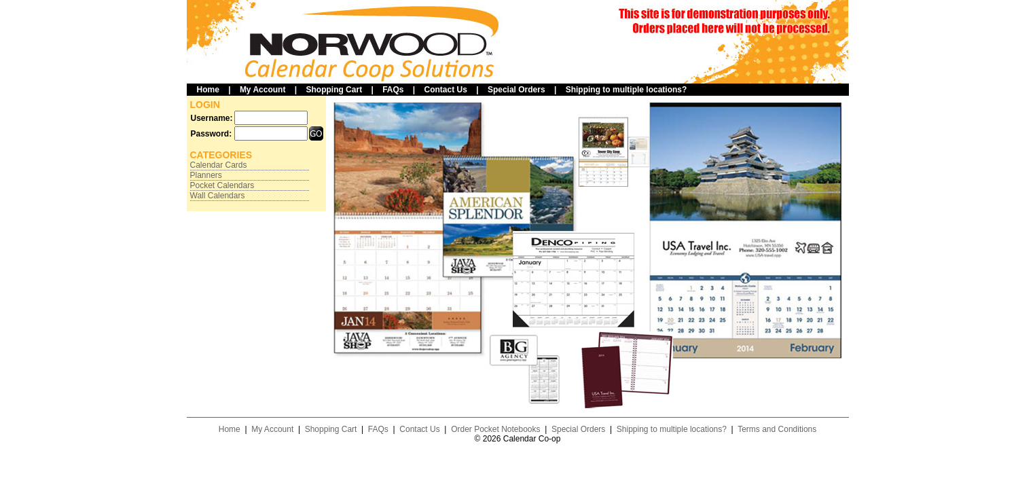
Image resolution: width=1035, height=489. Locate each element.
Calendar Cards (218, 165)
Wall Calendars (217, 195)
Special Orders (516, 89)
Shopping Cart (334, 89)
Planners (206, 175)
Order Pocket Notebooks (495, 429)
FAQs (392, 89)
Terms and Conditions (777, 429)
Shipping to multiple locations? (626, 89)
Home (208, 89)
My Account (263, 89)
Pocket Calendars (222, 185)
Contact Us (445, 89)
